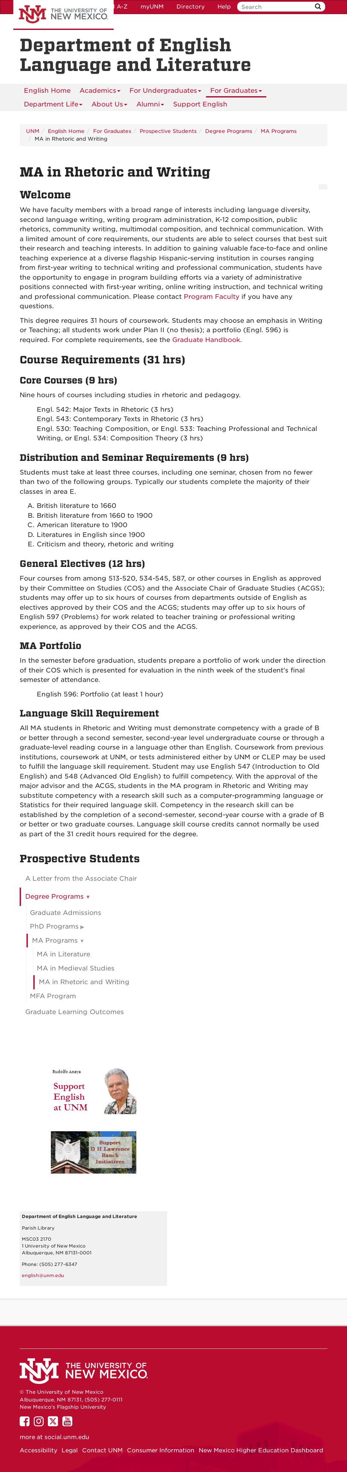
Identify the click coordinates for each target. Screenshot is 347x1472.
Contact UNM (102, 1450)
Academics (100, 92)
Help (224, 6)
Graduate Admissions (65, 913)
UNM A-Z (114, 6)
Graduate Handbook (206, 340)
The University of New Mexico (63, 15)
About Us (109, 105)
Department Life (53, 105)
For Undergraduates (165, 92)
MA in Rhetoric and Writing (84, 982)
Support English (200, 104)
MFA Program (53, 996)
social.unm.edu (66, 1437)
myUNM (152, 6)
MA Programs (279, 131)
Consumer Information (160, 1450)
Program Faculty (211, 297)
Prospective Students (168, 131)
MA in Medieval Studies (76, 968)
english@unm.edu (43, 1275)
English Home (47, 90)
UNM (32, 131)
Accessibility (38, 1450)
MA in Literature (63, 954)
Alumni (150, 105)
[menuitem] (47, 90)
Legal (70, 1450)
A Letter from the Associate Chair (81, 878)
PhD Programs (54, 926)
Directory (190, 6)
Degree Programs (228, 131)
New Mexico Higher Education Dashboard (261, 1450)
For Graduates (236, 92)
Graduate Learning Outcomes (74, 1012)
